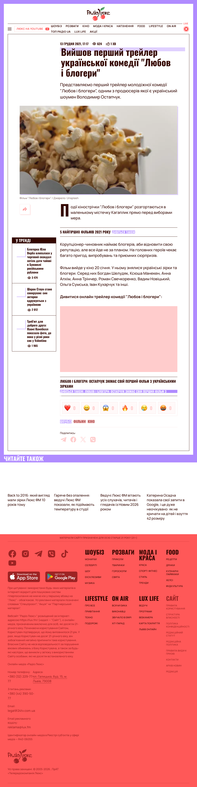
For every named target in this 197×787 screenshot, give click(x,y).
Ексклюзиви (93, 577)
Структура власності (173, 616)
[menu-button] (10, 29)
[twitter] (83, 439)
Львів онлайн (148, 629)
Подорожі (91, 623)
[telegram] (63, 439)
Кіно (86, 26)
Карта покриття (149, 623)
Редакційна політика (173, 643)
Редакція (172, 671)
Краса (143, 565)
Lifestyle (156, 26)
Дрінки (170, 565)
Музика (90, 583)
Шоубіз (56, 26)
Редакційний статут (174, 634)
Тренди (144, 582)
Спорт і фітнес (148, 571)
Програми (145, 611)
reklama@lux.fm (19, 727)
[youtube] (12, 563)
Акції (93, 32)
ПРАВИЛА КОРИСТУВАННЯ (175, 607)
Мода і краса (103, 26)
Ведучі (143, 605)
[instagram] (25, 553)
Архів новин (174, 665)
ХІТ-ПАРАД (118, 623)
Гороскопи (119, 571)
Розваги (72, 26)
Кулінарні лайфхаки (172, 573)
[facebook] (73, 439)
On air (171, 26)
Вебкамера (146, 617)
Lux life (80, 32)
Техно (89, 617)
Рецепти (171, 559)
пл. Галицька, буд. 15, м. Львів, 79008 (50, 678)
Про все (90, 605)
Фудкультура (174, 586)
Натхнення (125, 26)
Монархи (91, 559)
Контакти (172, 659)
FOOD (141, 26)
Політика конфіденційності (177, 625)
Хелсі (169, 580)
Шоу (87, 571)
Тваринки (118, 565)
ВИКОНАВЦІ (118, 611)
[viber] (92, 439)
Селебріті (91, 565)
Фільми (79, 421)
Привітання (92, 611)
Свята (116, 577)
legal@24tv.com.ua (21, 710)
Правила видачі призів (176, 652)
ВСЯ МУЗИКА (119, 605)
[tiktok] (64, 553)
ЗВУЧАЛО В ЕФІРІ (121, 617)
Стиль (143, 577)
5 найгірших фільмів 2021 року (85, 232)
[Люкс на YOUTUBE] (33, 29)
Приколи (117, 559)
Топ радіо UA (61, 32)
